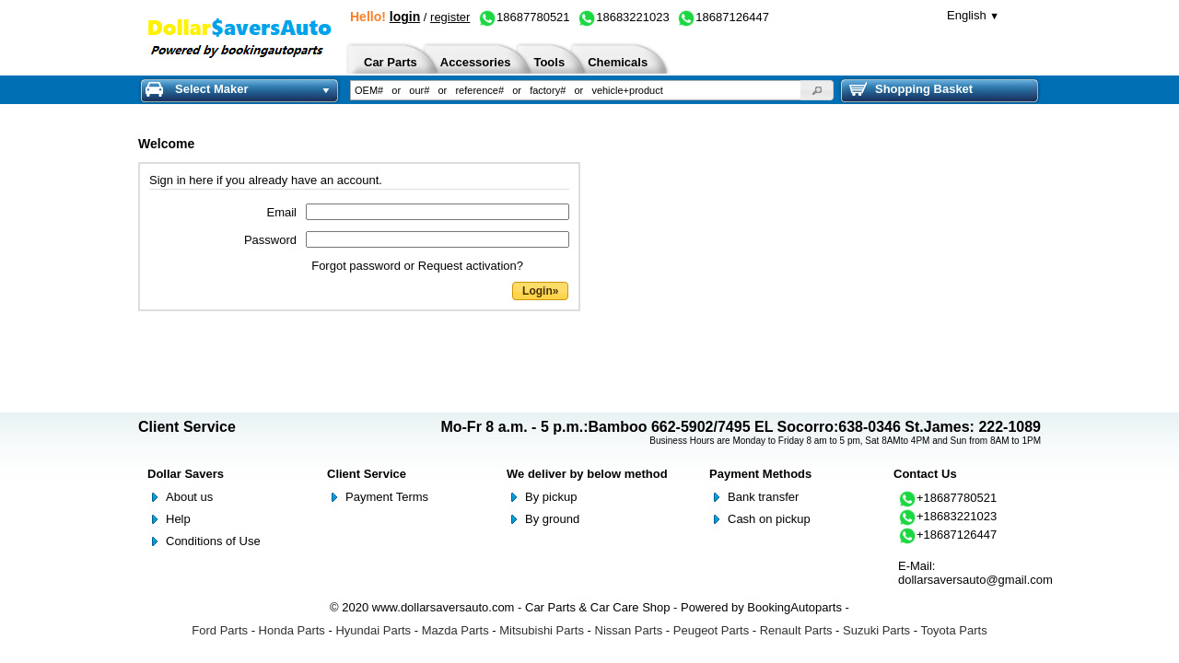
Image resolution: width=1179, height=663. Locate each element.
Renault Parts (796, 630)
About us (189, 497)
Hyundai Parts (373, 630)
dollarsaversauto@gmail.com (975, 580)
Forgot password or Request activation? (417, 266)
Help (178, 519)
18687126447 (723, 17)
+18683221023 (947, 516)
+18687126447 (947, 534)
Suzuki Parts (876, 630)
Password (270, 240)
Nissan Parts (629, 630)
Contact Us (925, 474)
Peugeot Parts (711, 630)
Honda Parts (292, 630)
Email (281, 212)
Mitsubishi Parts (541, 630)
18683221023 (624, 17)
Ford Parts (220, 630)
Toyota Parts (953, 630)
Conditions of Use (213, 541)
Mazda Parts (455, 630)
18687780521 (524, 17)
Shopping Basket (911, 89)
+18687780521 (947, 498)
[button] (817, 90)
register (450, 17)
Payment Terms (386, 497)
